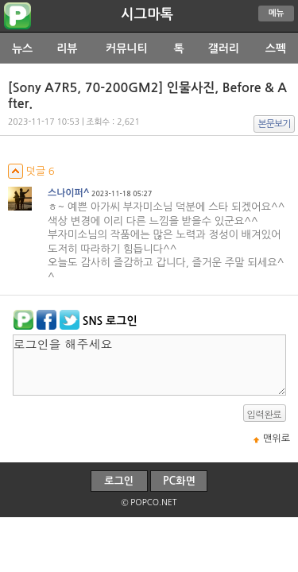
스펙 (275, 48)
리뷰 (66, 48)
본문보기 (274, 124)
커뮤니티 (127, 48)
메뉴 (276, 13)
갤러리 (223, 48)
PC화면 (179, 481)
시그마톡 (147, 14)
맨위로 (276, 438)
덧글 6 (31, 171)
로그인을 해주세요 (149, 365)
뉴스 (22, 48)
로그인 (119, 481)
